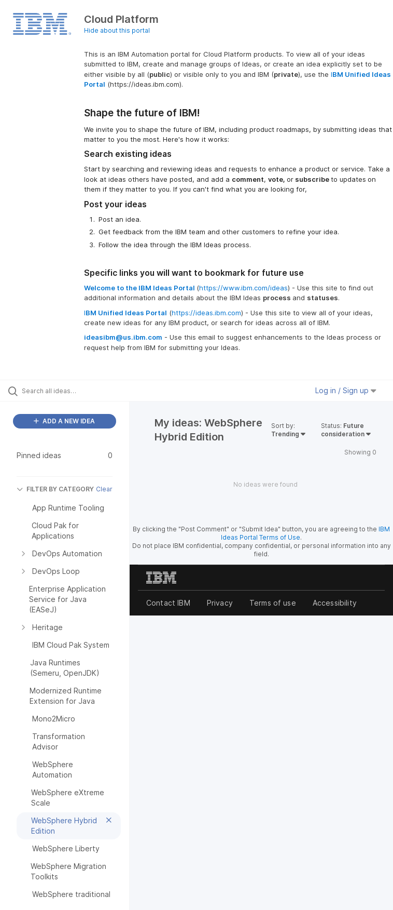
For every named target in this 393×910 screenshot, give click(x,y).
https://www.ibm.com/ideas (243, 288)
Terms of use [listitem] (272, 602)
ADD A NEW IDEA (64, 421)
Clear (104, 489)
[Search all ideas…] (70, 390)
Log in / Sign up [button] (345, 390)
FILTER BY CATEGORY (55, 489)
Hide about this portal (117, 30)
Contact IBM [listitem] (168, 602)
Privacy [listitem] (220, 602)
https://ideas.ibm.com (206, 313)
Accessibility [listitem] (335, 602)
